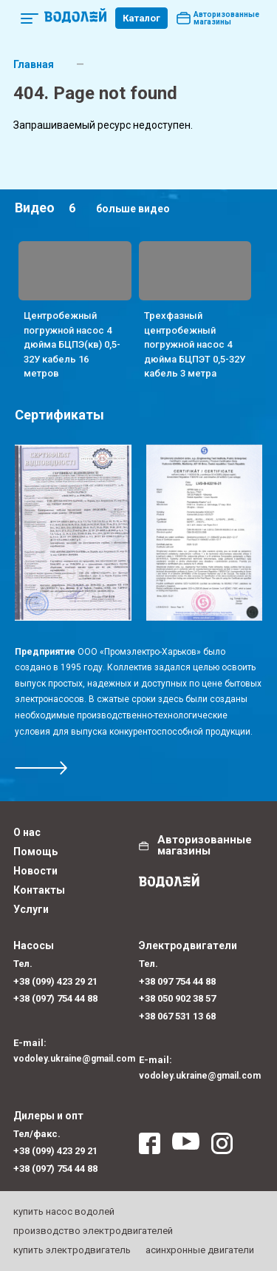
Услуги (31, 909)
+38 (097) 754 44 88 (55, 998)
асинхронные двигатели (200, 1249)
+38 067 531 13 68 (177, 1016)
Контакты (39, 890)
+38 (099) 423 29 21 (55, 981)
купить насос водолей (63, 1211)
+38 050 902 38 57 (177, 998)
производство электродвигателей (93, 1230)
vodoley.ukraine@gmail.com (74, 1058)
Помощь (35, 851)
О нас (27, 832)
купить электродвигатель (72, 1249)
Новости (35, 871)
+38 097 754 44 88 (177, 981)
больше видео (133, 209)
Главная (33, 64)
